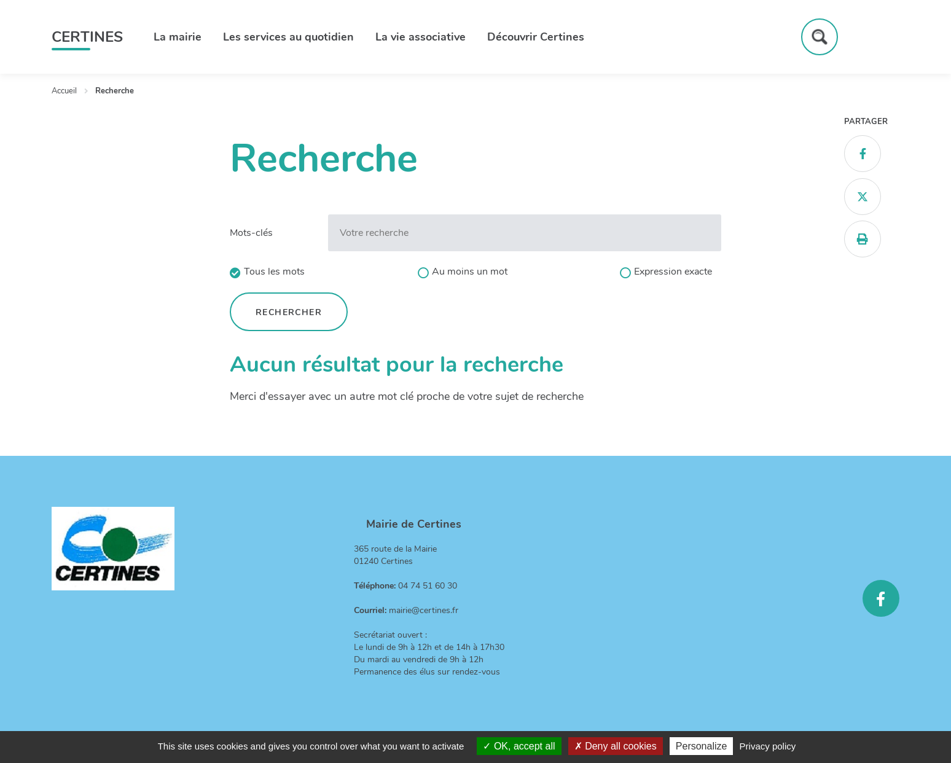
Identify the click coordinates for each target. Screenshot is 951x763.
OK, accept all (519, 746)
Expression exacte (673, 271)
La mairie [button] (178, 37)
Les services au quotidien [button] (288, 37)
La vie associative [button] (420, 37)
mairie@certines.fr (423, 610)
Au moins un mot (469, 271)
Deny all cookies (615, 746)
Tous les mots (274, 271)
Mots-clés (251, 233)
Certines (87, 37)
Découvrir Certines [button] (535, 37)
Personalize (701, 746)
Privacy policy (768, 746)
